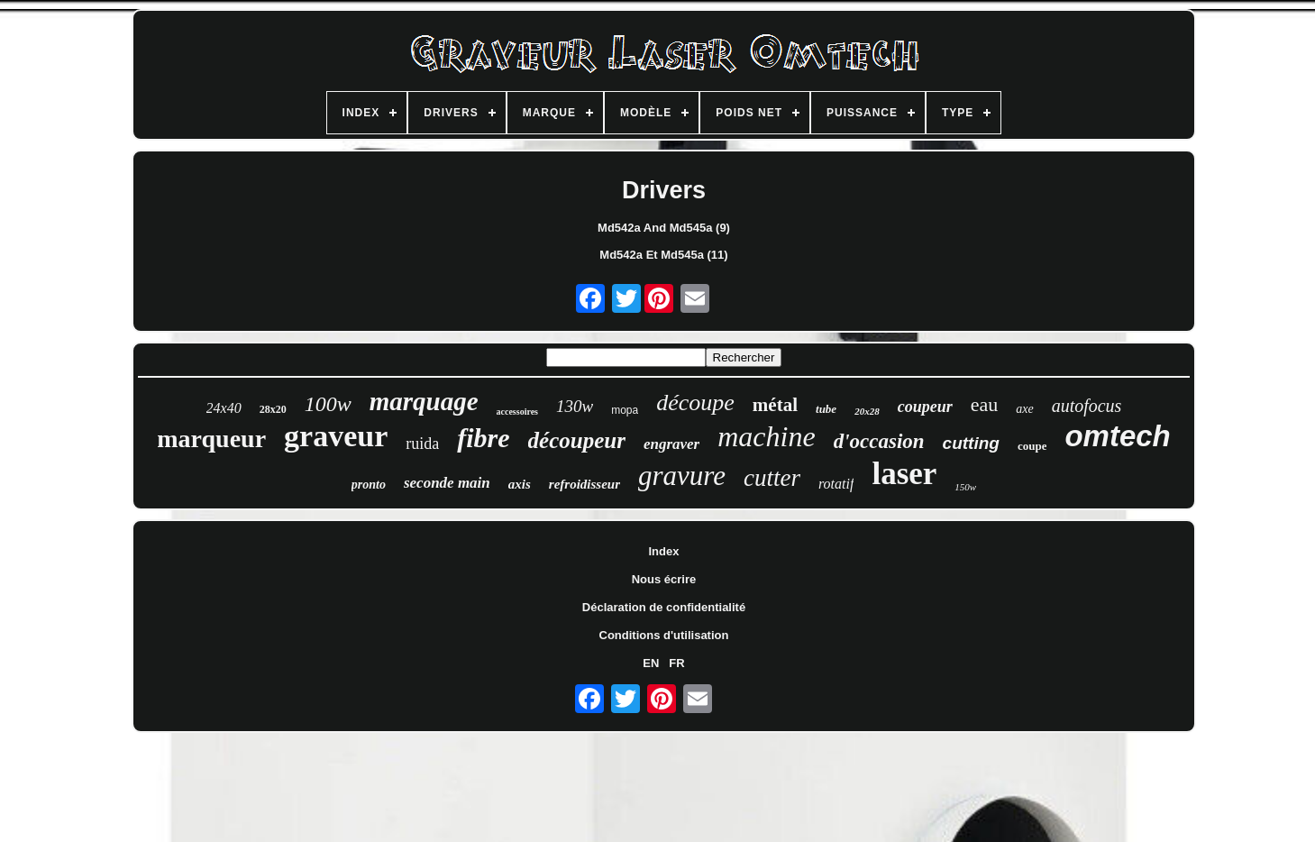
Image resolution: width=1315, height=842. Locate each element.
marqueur (211, 439)
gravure (682, 475)
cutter (772, 477)
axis (519, 484)
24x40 (224, 408)
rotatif (836, 483)
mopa (624, 410)
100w (328, 404)
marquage (424, 401)
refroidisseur (584, 484)
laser (904, 473)
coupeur (925, 407)
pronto (369, 484)
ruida (422, 444)
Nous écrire (664, 579)
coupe (1032, 446)
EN (651, 663)
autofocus (1087, 406)
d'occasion (879, 441)
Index (664, 551)
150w (965, 486)
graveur (336, 436)
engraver (671, 444)
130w (574, 406)
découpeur (577, 440)
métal (775, 405)
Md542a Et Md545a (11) (663, 254)
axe (1024, 409)
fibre (483, 438)
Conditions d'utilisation (664, 635)
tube (826, 409)
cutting (971, 443)
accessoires (517, 411)
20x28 (867, 411)
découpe (695, 402)
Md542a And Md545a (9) (664, 227)
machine (766, 436)
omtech (1117, 436)
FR (676, 663)
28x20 (273, 409)
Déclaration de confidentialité (663, 607)
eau (985, 404)
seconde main (447, 482)
